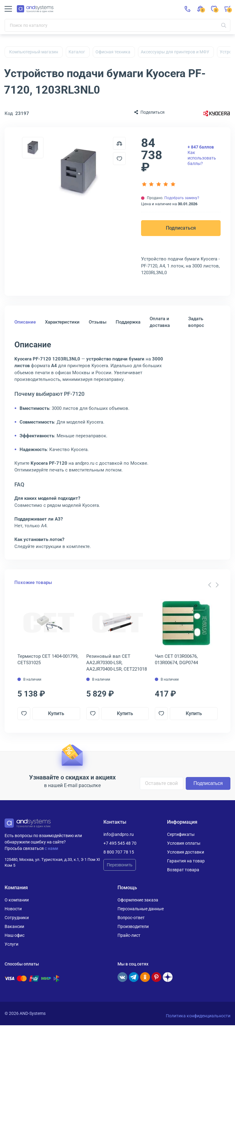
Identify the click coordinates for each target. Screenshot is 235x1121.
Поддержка (128, 322)
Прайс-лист (129, 935)
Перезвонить (119, 864)
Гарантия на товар (186, 860)
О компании (17, 899)
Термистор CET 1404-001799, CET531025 (47, 659)
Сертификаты (181, 834)
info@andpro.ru (118, 834)
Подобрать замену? (181, 198)
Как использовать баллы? (202, 155)
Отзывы (97, 322)
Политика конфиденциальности (198, 1015)
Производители (133, 926)
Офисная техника (112, 51)
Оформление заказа (138, 899)
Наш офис (14, 935)
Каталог (77, 51)
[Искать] (223, 25)
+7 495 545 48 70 (119, 843)
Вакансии (14, 926)
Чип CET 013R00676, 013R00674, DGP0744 (176, 659)
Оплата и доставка (160, 322)
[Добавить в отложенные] (119, 158)
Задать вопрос (196, 322)
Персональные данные (141, 908)
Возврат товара (183, 869)
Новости (13, 908)
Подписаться (181, 228)
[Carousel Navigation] (213, 585)
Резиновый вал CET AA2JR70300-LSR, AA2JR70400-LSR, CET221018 (116, 663)
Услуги (11, 944)
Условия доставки (185, 852)
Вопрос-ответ (131, 917)
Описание (25, 322)
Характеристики (62, 322)
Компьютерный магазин (33, 51)
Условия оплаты (183, 843)
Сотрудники (17, 917)
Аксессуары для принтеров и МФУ (175, 51)
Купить (56, 713)
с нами (51, 848)
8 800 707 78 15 (118, 852)
